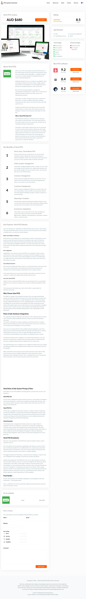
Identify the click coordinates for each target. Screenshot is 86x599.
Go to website (41, 19)
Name (5, 517)
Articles (69, 2)
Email (28, 517)
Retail (62, 2)
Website (5, 523)
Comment (6, 548)
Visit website (76, 69)
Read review (76, 72)
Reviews (76, 2)
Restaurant (55, 2)
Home (48, 2)
